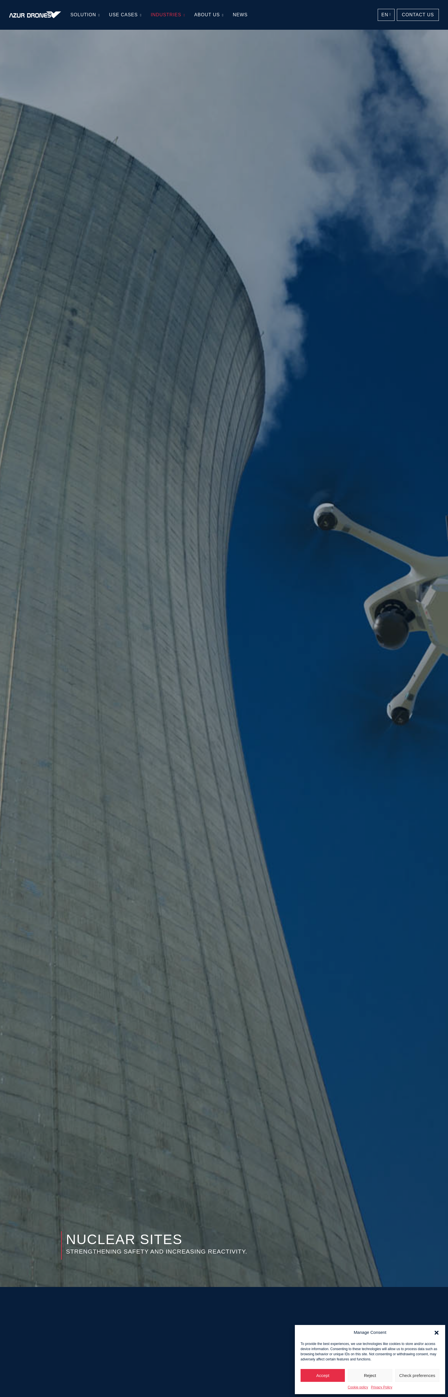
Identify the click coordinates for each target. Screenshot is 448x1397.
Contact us (418, 14)
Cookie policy (358, 1387)
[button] (436, 1332)
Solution (83, 14)
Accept (322, 1375)
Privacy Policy (381, 1387)
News (240, 14)
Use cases (123, 14)
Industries (166, 14)
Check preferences (417, 1375)
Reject (370, 1375)
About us (207, 14)
